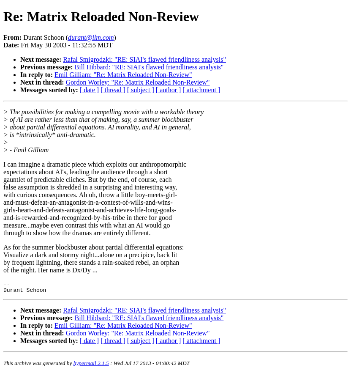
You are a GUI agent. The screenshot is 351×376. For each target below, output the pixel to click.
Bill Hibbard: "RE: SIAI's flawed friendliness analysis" (149, 67)
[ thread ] (113, 89)
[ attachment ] (201, 89)
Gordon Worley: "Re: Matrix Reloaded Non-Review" (138, 82)
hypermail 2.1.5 (91, 365)
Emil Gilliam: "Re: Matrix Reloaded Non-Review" (123, 74)
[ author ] (168, 89)
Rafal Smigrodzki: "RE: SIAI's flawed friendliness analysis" (144, 59)
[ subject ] (140, 89)
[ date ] (89, 89)
